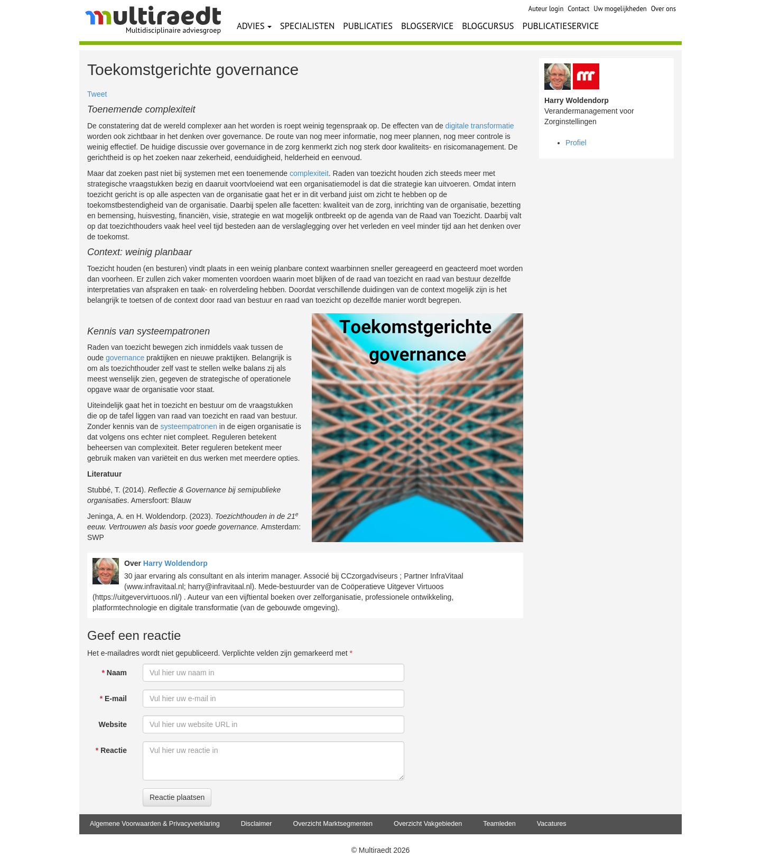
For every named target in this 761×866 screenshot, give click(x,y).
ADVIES (254, 26)
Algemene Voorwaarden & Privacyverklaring (155, 823)
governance (125, 357)
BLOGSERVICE (427, 26)
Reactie (111, 750)
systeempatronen (189, 426)
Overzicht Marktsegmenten (332, 823)
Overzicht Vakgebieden (428, 823)
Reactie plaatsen (177, 797)
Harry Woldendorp (175, 563)
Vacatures (552, 823)
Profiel (576, 142)
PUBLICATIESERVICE (561, 26)
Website (113, 724)
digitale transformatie (480, 126)
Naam (114, 672)
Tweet (97, 94)
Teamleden (499, 823)
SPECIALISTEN (307, 26)
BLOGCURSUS (488, 26)
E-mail (113, 698)
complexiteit (309, 173)
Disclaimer (256, 823)
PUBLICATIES (368, 26)
